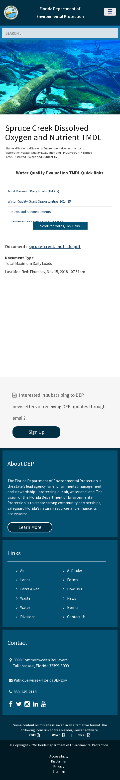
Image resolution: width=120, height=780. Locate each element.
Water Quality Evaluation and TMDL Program (51, 152)
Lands (23, 579)
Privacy (58, 766)
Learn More (29, 527)
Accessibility (58, 756)
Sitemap (59, 771)
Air (20, 570)
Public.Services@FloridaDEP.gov (40, 680)
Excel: (84, 735)
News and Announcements (31, 211)
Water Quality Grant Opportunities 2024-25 (39, 201)
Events (71, 607)
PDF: (34, 735)
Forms (70, 579)
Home (10, 148)
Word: (58, 735)
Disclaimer (59, 761)
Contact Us (74, 616)
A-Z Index (73, 570)
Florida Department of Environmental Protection (72, 745)
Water (23, 607)
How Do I (72, 589)
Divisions (22, 148)
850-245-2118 (25, 692)
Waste (23, 598)
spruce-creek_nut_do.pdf (55, 246)
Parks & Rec (27, 589)
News (69, 598)
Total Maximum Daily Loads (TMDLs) (33, 191)
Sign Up (36, 432)
